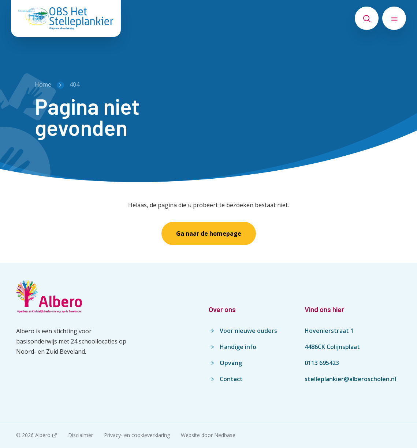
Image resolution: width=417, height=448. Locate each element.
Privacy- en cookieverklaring (137, 435)
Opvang (231, 363)
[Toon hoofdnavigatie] (394, 18)
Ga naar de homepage (208, 233)
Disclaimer (80, 435)
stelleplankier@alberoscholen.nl (350, 379)
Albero (43, 435)
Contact (231, 379)
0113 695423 (322, 363)
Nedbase (224, 435)
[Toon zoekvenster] (367, 18)
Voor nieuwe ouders (248, 331)
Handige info (238, 347)
